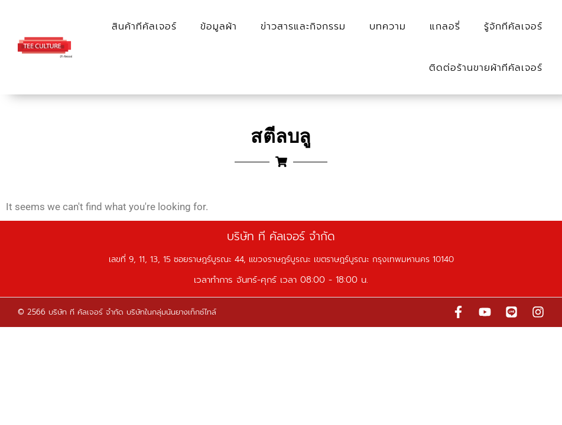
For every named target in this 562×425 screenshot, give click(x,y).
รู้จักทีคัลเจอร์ (513, 26)
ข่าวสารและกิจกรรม (303, 26)
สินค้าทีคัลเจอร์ (144, 26)
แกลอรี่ (445, 26)
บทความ (387, 26)
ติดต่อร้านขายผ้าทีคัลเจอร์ (485, 68)
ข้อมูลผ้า (218, 26)
